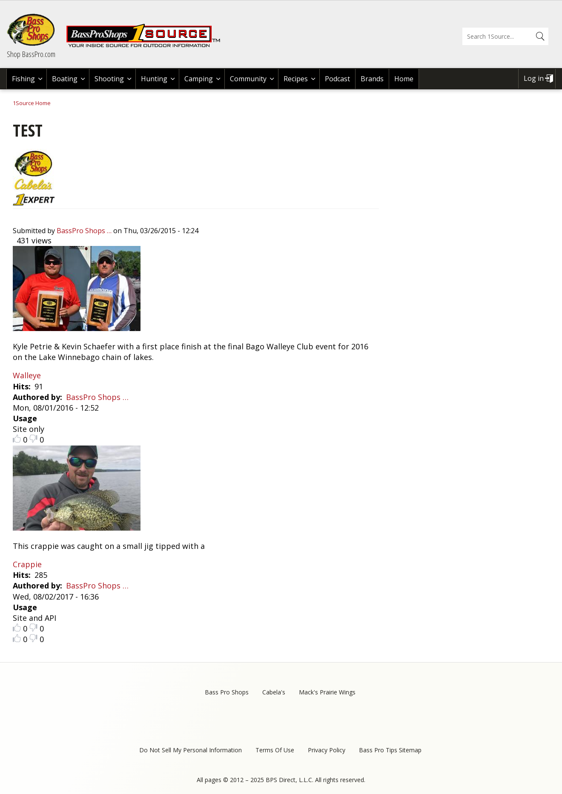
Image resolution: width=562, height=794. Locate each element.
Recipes (296, 78)
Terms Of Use (274, 750)
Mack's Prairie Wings (327, 692)
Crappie (27, 564)
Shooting (109, 78)
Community (248, 78)
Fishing (23, 78)
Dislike (33, 438)
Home (403, 78)
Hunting (154, 78)
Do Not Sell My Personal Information (190, 750)
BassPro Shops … (84, 230)
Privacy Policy (326, 750)
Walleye (27, 375)
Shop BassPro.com (31, 54)
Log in (534, 78)
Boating (64, 78)
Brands (372, 78)
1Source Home (32, 103)
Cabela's (273, 692)
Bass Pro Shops (227, 692)
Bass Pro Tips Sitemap (390, 750)
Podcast (337, 78)
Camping (198, 78)
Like (17, 438)
